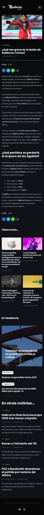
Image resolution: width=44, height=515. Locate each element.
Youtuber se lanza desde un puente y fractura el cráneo (21, 354)
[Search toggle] (39, 7)
